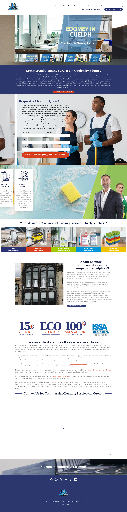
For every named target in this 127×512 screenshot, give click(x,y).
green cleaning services (60, 376)
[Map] (63, 429)
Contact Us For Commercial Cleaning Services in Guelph (45, 155)
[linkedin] (75, 479)
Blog (121, 6)
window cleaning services (78, 364)
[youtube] (66, 479)
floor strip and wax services (37, 358)
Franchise (113, 6)
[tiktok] (70, 479)
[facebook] (51, 479)
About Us (67, 6)
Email (23, 139)
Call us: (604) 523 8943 (113, 9)
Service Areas (101, 6)
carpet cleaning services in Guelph (99, 370)
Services (77, 6)
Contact (67, 504)
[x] (61, 479)
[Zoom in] (110, 452)
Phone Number (27, 146)
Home (57, 6)
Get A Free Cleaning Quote (91, 9)
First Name (25, 132)
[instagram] (56, 479)
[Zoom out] (110, 454)
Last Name (50, 132)
